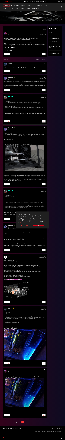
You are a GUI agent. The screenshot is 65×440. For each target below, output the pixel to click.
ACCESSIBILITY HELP (18, 428)
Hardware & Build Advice (20, 22)
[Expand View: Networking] (30, 8)
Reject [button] (27, 225)
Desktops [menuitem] (29, 5)
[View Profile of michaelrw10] (10, 77)
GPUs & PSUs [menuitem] (11, 8)
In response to (11, 99)
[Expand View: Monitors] (18, 8)
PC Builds (8, 47)
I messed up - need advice (53, 41)
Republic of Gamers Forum (7, 22)
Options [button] (60, 22)
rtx (11, 50)
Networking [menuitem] (28, 8)
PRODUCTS (25, 1)
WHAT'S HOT (42, 1)
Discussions (14, 22)
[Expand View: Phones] (47, 5)
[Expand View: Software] (19, 5)
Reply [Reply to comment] (43, 89)
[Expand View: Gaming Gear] (25, 8)
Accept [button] (38, 225)
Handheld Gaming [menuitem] (40, 5)
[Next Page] (32, 422)
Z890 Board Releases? (52, 52)
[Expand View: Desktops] (31, 5)
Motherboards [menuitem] (5, 8)
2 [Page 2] (25, 422)
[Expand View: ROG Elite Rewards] (38, 8)
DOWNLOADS (33, 1)
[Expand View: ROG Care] (14, 5)
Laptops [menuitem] (34, 5)
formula (10, 50)
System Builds (13, 47)
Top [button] (4, 437)
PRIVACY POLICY (44, 431)
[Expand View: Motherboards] (7, 8)
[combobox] (32, 16)
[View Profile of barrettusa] (10, 308)
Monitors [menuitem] (17, 8)
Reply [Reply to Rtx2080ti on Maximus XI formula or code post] (43, 54)
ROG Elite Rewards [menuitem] (35, 8)
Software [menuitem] (17, 5)
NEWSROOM (12, 428)
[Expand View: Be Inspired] (9, 5)
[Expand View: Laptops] (35, 5)
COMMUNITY (38, 1)
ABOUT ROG (5, 428)
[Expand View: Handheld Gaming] (43, 5)
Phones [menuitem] (46, 5)
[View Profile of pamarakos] (10, 33)
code (7, 50)
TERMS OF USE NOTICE (38, 431)
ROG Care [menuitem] (12, 5)
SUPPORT (46, 1)
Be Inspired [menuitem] (6, 5)
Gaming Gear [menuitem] (22, 8)
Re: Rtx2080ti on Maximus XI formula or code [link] (32, 22)
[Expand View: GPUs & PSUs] (13, 8)
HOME (9, 428)
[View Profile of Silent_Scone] (10, 96)
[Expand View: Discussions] (25, 5)
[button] (5, 54)
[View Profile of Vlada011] (9, 256)
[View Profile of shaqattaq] (10, 63)
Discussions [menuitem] (23, 5)
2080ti (5, 50)
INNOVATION (29, 1)
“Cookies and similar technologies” (25, 222)
